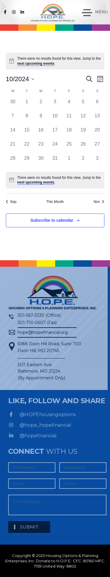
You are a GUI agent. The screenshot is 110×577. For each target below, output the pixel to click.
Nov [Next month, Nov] (99, 202)
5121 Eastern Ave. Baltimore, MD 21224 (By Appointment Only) (38, 371)
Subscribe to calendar (51, 220)
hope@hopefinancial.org (39, 332)
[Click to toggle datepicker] (20, 79)
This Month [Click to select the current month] (55, 202)
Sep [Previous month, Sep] (11, 202)
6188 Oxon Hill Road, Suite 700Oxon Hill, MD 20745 (46, 347)
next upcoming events (36, 63)
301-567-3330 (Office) (35, 315)
